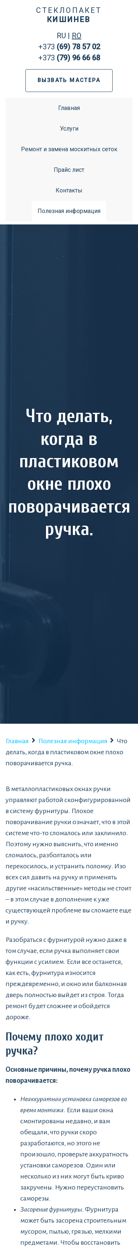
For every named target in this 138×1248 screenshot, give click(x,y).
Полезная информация (69, 211)
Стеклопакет (69, 15)
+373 (69, 46)
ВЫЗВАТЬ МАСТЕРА (69, 80)
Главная (69, 107)
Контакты (69, 190)
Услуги (69, 128)
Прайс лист (69, 169)
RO (76, 35)
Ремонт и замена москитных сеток (69, 149)
